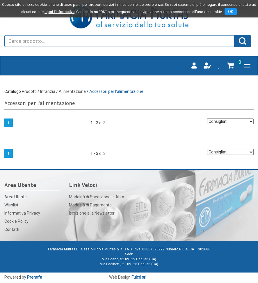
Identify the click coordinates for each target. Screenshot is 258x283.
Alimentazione (72, 91)
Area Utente (15, 196)
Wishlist (11, 205)
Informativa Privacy (22, 213)
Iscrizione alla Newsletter (92, 213)
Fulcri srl (138, 277)
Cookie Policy (16, 221)
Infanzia (47, 91)
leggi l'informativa (59, 12)
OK (230, 11)
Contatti (11, 229)
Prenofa (34, 277)
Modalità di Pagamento (90, 205)
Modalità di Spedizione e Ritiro (96, 196)
